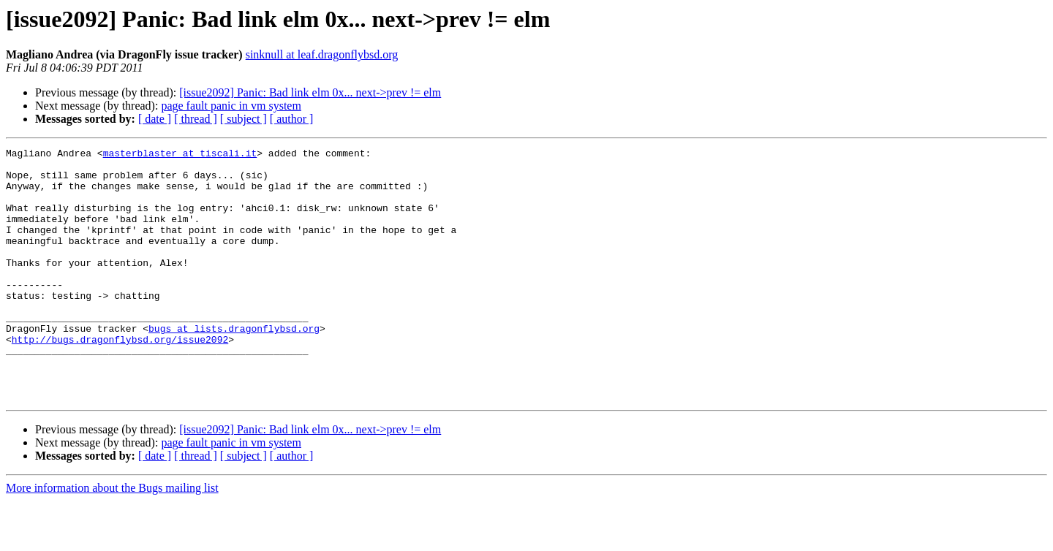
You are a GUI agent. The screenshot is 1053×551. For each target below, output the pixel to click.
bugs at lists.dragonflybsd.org (234, 365)
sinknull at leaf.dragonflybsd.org (322, 54)
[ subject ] (243, 119)
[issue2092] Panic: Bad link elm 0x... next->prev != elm (310, 92)
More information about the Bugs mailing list (112, 538)
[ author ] (292, 119)
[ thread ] (195, 119)
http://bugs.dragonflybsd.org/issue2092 (120, 378)
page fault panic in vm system (231, 105)
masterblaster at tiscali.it (180, 155)
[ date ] (154, 119)
